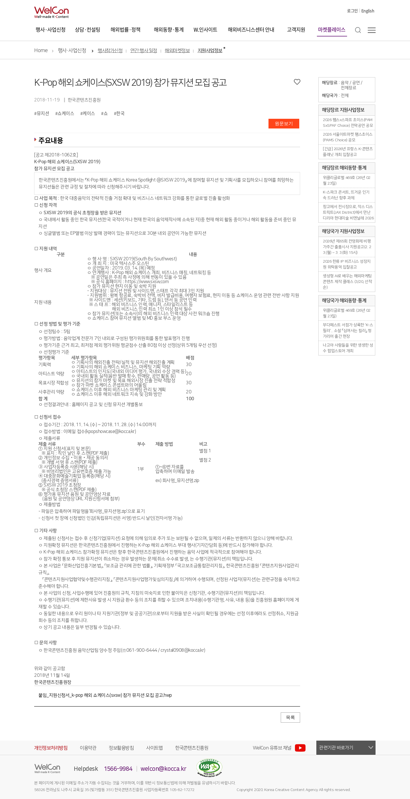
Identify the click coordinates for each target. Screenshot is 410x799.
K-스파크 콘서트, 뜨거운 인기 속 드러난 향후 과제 (346, 195)
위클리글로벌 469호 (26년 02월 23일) (346, 180)
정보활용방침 (121, 748)
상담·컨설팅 (87, 29)
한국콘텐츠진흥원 (191, 748)
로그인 (352, 10)
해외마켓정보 (177, 50)
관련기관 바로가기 (336, 747)
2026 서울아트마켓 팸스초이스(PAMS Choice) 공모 (348, 137)
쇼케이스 (66, 113)
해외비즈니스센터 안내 (251, 29)
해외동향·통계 (169, 29)
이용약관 (88, 748)
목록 (290, 717)
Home (41, 51)
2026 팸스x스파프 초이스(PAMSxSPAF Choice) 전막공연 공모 (348, 123)
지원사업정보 (210, 50)
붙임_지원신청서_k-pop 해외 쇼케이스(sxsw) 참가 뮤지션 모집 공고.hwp (105, 695)
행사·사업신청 (50, 29)
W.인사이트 (205, 29)
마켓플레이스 (331, 29)
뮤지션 (43, 113)
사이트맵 (154, 748)
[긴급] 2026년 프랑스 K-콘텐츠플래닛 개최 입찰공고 (348, 152)
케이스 (89, 113)
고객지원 (296, 29)
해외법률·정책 (125, 29)
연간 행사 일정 (143, 50)
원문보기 (284, 123)
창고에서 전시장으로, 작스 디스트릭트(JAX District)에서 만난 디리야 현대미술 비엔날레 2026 (348, 212)
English (367, 10)
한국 (120, 113)
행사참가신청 (110, 50)
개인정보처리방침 (50, 748)
